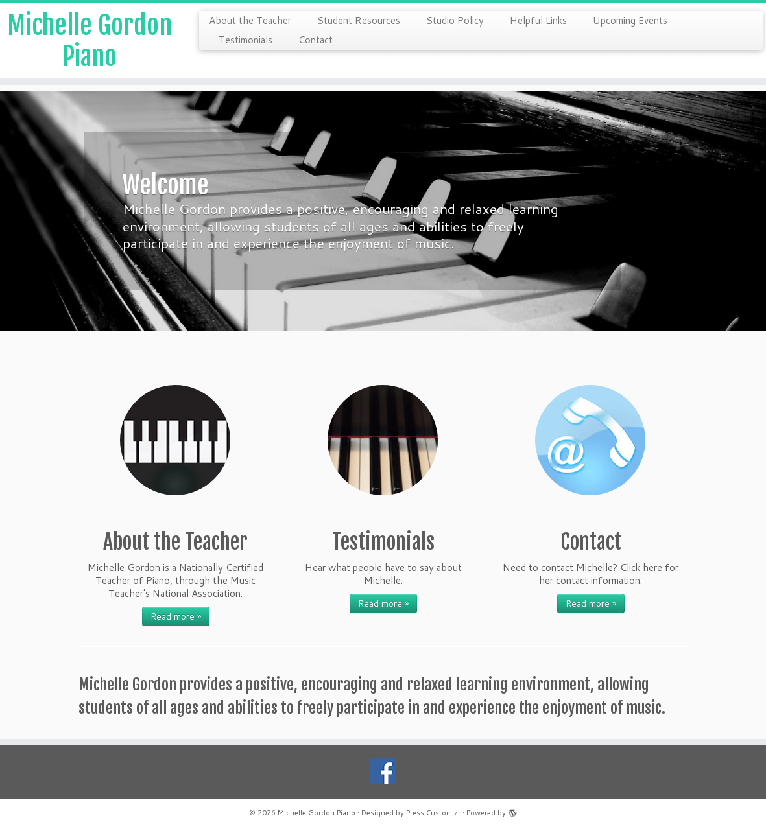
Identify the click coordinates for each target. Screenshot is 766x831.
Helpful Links (538, 20)
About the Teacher (250, 20)
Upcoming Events (630, 20)
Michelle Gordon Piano (89, 41)
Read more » (175, 616)
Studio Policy (455, 20)
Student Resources (358, 20)
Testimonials (245, 40)
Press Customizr (433, 813)
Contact (315, 40)
